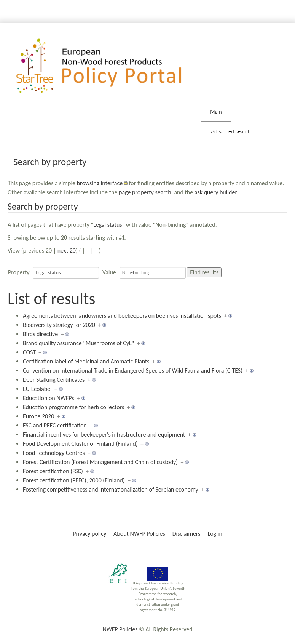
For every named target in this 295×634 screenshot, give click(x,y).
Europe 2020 (38, 416)
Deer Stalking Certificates (54, 379)
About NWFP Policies (139, 533)
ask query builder (216, 192)
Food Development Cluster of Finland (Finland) (80, 443)
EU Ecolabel (37, 388)
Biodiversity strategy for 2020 (59, 324)
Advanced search (231, 131)
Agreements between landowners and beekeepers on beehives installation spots (122, 315)
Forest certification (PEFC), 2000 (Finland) (74, 480)
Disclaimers (186, 533)
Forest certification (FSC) (53, 471)
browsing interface (100, 183)
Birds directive (40, 334)
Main (216, 111)
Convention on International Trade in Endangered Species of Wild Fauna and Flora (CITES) (132, 370)
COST (29, 352)
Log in (214, 533)
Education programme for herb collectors (73, 407)
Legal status (107, 224)
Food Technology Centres (54, 452)
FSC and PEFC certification (55, 425)
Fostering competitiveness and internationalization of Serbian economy (110, 489)
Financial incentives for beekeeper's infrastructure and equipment (104, 434)
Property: (19, 272)
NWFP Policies (119, 629)
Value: (110, 272)
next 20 (66, 250)
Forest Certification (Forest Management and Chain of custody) (100, 462)
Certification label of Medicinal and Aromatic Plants (86, 361)
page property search (145, 192)
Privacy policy (89, 533)
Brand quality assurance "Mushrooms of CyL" (78, 343)
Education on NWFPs (48, 398)
